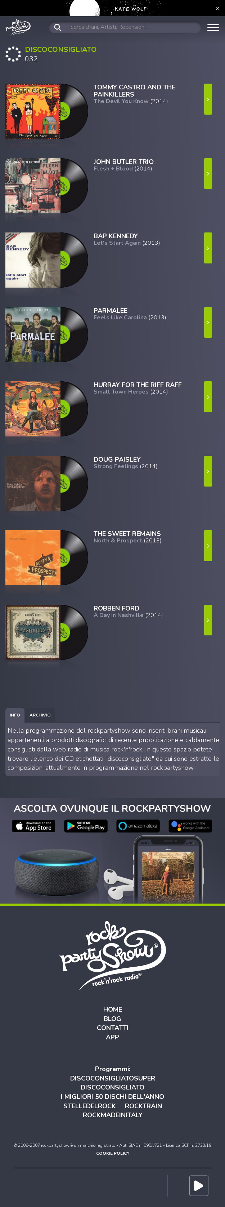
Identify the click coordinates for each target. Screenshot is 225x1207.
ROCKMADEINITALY (113, 1115)
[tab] (14, 715)
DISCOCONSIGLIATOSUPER (112, 1078)
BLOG (112, 1019)
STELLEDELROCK (89, 1106)
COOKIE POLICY (112, 1153)
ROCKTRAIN (143, 1106)
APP (112, 1037)
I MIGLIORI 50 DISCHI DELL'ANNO (112, 1096)
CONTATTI (113, 1028)
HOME (112, 1009)
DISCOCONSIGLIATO (112, 1087)
